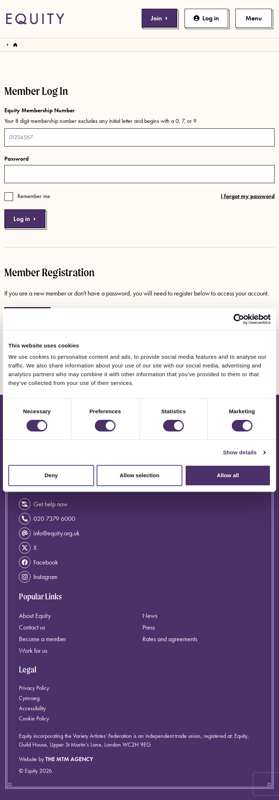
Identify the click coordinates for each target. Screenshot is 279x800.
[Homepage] (15, 45)
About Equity (35, 615)
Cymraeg (29, 698)
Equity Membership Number (39, 110)
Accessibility (32, 708)
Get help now (43, 504)
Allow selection (139, 475)
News (149, 615)
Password (16, 158)
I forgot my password (248, 196)
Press (148, 627)
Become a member (42, 639)
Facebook (38, 562)
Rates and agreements (169, 639)
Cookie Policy (34, 718)
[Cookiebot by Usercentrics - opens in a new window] (239, 319)
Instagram (38, 577)
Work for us (33, 650)
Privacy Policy (34, 688)
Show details (240, 452)
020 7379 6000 (47, 518)
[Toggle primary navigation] (253, 18)
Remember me (33, 196)
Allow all (228, 475)
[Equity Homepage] (35, 19)
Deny (51, 475)
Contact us (32, 627)
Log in (206, 18)
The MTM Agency (69, 759)
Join (159, 18)
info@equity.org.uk (49, 533)
